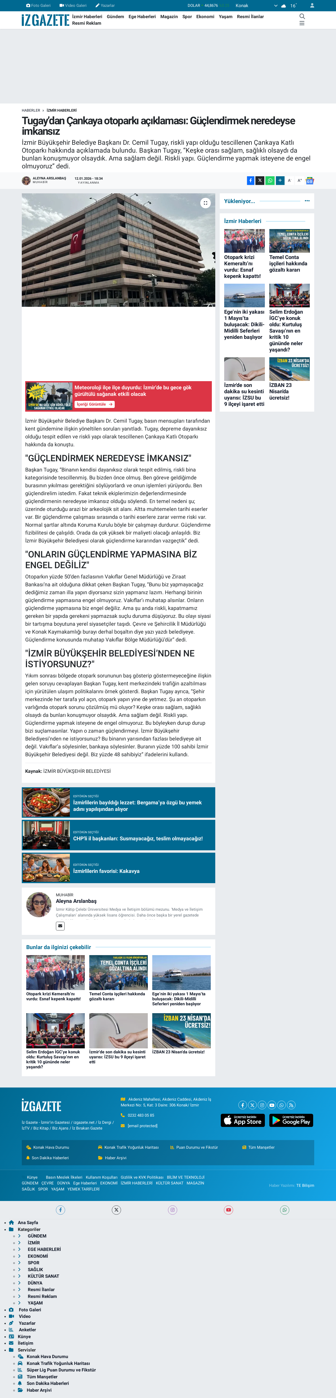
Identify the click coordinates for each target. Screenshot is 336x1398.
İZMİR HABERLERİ (62, 110)
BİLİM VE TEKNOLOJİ (185, 1177)
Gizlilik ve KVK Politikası (142, 1177)
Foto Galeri (38, 5)
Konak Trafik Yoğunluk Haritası (128, 1147)
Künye (30, 1177)
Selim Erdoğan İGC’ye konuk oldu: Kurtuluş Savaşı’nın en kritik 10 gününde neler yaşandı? (53, 1059)
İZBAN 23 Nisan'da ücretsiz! (178, 1051)
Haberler (31, 110)
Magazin (169, 16)
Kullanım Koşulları (102, 1177)
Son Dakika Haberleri (47, 1158)
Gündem (115, 16)
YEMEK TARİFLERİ (83, 1189)
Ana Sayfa (23, 1222)
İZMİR (29, 1242)
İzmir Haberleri (87, 16)
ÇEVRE (47, 1183)
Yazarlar (105, 5)
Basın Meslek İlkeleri (64, 1177)
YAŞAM (57, 1189)
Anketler (22, 1329)
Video (20, 1316)
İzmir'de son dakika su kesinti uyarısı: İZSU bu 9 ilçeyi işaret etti (117, 1056)
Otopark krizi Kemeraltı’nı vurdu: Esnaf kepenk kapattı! (53, 996)
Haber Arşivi (112, 1158)
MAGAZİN (195, 1183)
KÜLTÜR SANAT (169, 1183)
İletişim (21, 1343)
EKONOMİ (109, 1183)
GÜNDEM (30, 1183)
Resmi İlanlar (250, 16)
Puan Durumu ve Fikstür (194, 1147)
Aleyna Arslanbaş (76, 901)
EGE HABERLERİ (39, 1249)
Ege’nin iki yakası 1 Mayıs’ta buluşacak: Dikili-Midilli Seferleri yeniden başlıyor (179, 998)
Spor (187, 16)
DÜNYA (63, 1183)
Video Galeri (73, 5)
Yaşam (226, 16)
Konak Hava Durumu (47, 1147)
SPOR (43, 1189)
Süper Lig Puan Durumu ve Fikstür (57, 1370)
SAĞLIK (28, 1189)
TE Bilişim (305, 1185)
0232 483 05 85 (141, 1115)
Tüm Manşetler (258, 1147)
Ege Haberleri (142, 16)
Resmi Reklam (86, 23)
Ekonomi (205, 16)
